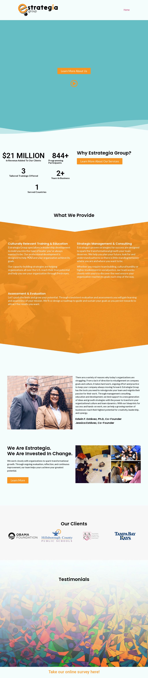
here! (95, 671)
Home (127, 10)
